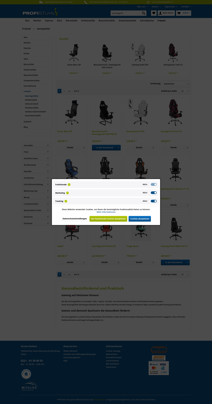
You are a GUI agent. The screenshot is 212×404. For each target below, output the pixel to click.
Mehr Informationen (106, 212)
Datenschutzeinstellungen (75, 218)
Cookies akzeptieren (139, 218)
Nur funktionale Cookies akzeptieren (108, 218)
